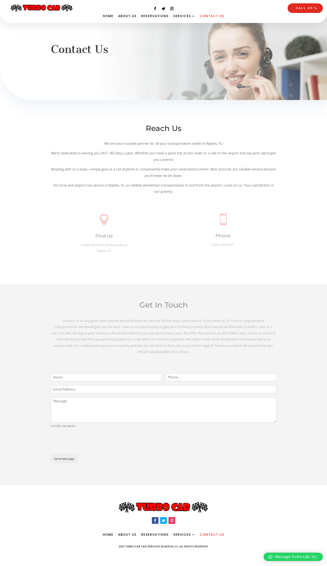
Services (182, 16)
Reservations (155, 16)
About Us (127, 16)
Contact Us (212, 16)
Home (108, 16)
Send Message (64, 459)
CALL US (304, 8)
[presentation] (82, 447)
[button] (293, 557)
